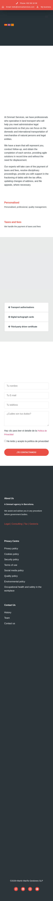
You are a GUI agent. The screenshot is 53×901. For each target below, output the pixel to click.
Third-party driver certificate (24, 326)
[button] (46, 17)
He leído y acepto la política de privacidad (27, 441)
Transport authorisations (22, 307)
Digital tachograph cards (22, 317)
